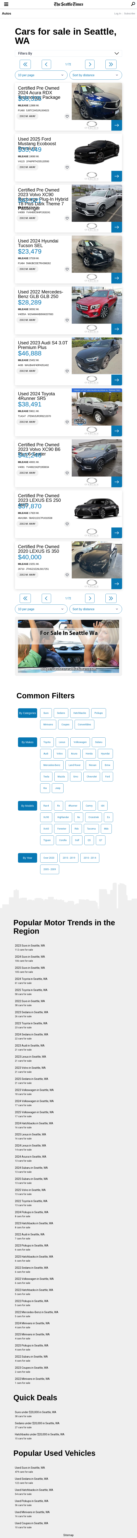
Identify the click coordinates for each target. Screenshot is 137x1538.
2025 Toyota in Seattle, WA (31, 992)
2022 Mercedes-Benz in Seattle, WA (36, 1314)
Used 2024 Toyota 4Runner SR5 (36, 396)
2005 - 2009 (49, 869)
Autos (6, 13)
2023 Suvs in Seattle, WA (30, 947)
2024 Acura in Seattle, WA (30, 1158)
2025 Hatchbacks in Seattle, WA (34, 1258)
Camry (89, 805)
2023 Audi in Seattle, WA (30, 1047)
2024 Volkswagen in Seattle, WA (34, 1103)
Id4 (102, 805)
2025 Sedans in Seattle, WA (31, 1080)
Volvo (60, 753)
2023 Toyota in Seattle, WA (31, 1025)
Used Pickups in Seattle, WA (31, 1503)
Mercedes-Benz (51, 765)
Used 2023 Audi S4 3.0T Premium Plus (43, 345)
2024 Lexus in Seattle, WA (30, 1147)
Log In (117, 13)
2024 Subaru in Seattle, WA (31, 1169)
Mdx (106, 828)
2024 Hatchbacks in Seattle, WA (34, 1125)
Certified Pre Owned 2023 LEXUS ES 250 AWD (39, 500)
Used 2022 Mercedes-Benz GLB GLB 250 (40, 294)
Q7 (100, 840)
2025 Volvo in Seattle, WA (30, 1192)
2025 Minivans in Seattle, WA (32, 1336)
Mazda (61, 776)
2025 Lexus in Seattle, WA (30, 1136)
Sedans (61, 713)
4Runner (72, 805)
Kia (45, 788)
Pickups (99, 713)
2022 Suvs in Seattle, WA (30, 1003)
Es (108, 817)
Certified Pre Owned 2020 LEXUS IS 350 (38, 549)
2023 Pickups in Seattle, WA (31, 1247)
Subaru (98, 742)
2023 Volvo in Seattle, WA (30, 1069)
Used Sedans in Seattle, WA (31, 1480)
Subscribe (129, 13)
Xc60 (46, 828)
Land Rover (75, 765)
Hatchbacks (79, 713)
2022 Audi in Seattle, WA (30, 1236)
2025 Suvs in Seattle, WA (30, 969)
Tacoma (91, 828)
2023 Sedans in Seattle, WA (31, 1014)
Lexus (62, 742)
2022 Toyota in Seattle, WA (31, 1203)
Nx (78, 817)
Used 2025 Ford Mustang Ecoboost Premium (37, 144)
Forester (61, 828)
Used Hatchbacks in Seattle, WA (34, 1491)
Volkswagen (80, 742)
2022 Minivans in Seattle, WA (32, 1380)
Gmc (75, 776)
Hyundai (105, 753)
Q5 (89, 840)
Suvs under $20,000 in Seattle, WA (35, 1414)
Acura (74, 753)
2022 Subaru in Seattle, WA (31, 1358)
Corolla (63, 840)
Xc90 (46, 817)
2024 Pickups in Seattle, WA (31, 1214)
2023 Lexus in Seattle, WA (30, 1058)
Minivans (48, 724)
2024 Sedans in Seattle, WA (31, 1036)
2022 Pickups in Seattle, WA (31, 1303)
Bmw (107, 765)
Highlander (63, 817)
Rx (58, 805)
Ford (107, 776)
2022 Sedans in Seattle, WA (31, 1269)
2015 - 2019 (69, 858)
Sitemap (68, 1535)
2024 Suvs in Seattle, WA (30, 958)
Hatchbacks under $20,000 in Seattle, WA (39, 1436)
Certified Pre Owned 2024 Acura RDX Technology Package (39, 93)
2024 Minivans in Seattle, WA (32, 1325)
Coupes (65, 724)
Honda (89, 753)
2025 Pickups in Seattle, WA (31, 1347)
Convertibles (84, 724)
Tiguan (47, 840)
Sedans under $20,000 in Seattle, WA (37, 1425)
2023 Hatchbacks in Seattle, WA (34, 1225)
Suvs (46, 713)
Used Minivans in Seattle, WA (32, 1514)
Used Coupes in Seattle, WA (31, 1525)
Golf (77, 840)
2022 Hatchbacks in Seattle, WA (34, 1292)
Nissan (92, 765)
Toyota (47, 742)
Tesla (46, 776)
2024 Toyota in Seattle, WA (31, 980)
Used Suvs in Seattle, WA (30, 1469)
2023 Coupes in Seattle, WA (31, 1369)
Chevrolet (92, 776)
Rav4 (46, 805)
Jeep (57, 788)
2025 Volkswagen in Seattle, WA (34, 1114)
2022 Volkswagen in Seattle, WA (34, 1280)
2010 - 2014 (90, 858)
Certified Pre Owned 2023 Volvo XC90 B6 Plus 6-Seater (39, 449)
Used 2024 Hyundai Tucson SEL (38, 243)
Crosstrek (93, 817)
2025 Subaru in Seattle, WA (31, 1180)
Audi (45, 753)
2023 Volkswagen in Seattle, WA (34, 1092)
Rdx (77, 828)
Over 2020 (48, 858)
